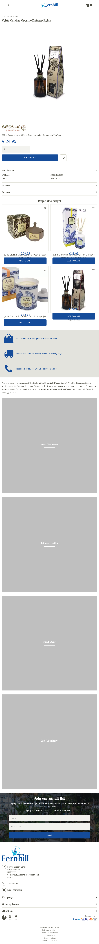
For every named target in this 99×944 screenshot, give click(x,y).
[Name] (49, 818)
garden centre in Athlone (46, 338)
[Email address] (49, 826)
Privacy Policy (50, 935)
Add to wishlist (45, 208)
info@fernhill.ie (15, 890)
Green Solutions (49, 938)
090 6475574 (52, 369)
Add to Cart (25, 260)
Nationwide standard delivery (28, 353)
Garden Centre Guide (49, 941)
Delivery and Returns (49, 930)
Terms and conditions (49, 933)
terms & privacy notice (64, 810)
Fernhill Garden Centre (16, 867)
